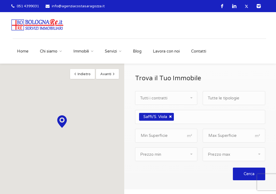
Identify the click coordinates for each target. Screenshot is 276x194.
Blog (137, 51)
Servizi (111, 51)
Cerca (249, 173)
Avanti (105, 74)
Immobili (81, 51)
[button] (62, 121)
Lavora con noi (166, 51)
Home (23, 51)
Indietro (84, 74)
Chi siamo (48, 51)
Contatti (198, 51)
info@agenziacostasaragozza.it (78, 6)
